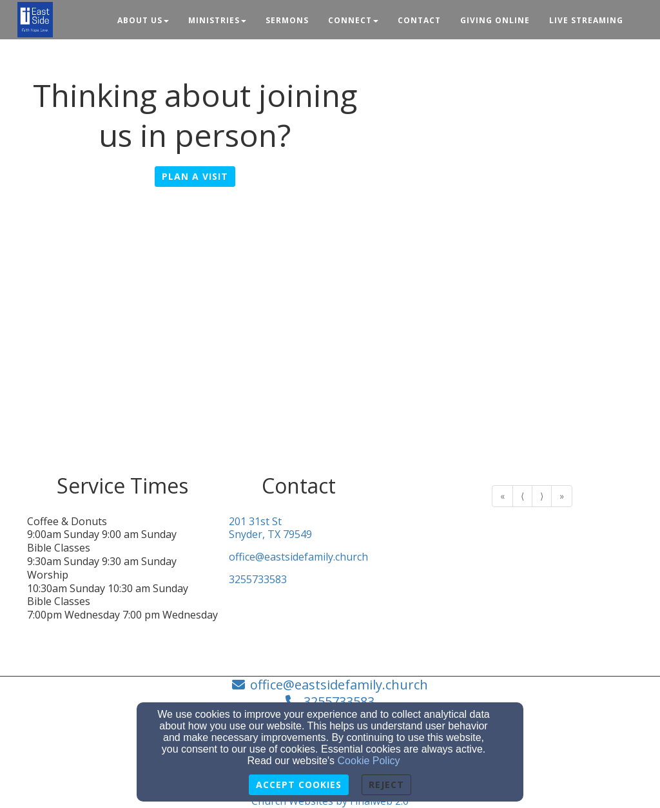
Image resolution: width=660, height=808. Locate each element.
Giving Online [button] (495, 20)
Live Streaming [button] (586, 20)
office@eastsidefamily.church (298, 557)
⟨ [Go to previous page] (522, 496)
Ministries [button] (217, 20)
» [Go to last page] (561, 496)
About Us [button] (143, 20)
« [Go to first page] (502, 496)
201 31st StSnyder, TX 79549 (270, 528)
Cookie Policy (369, 760)
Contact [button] (419, 20)
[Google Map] (330, 343)
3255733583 (258, 579)
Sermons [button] (287, 20)
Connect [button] (353, 20)
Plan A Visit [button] (195, 176)
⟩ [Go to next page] (541, 496)
